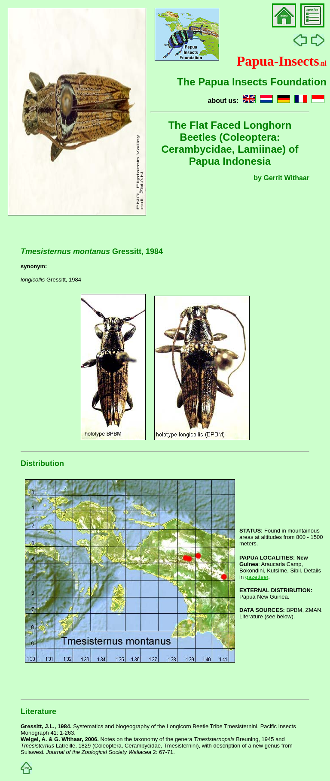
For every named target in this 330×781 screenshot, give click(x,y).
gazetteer (257, 577)
